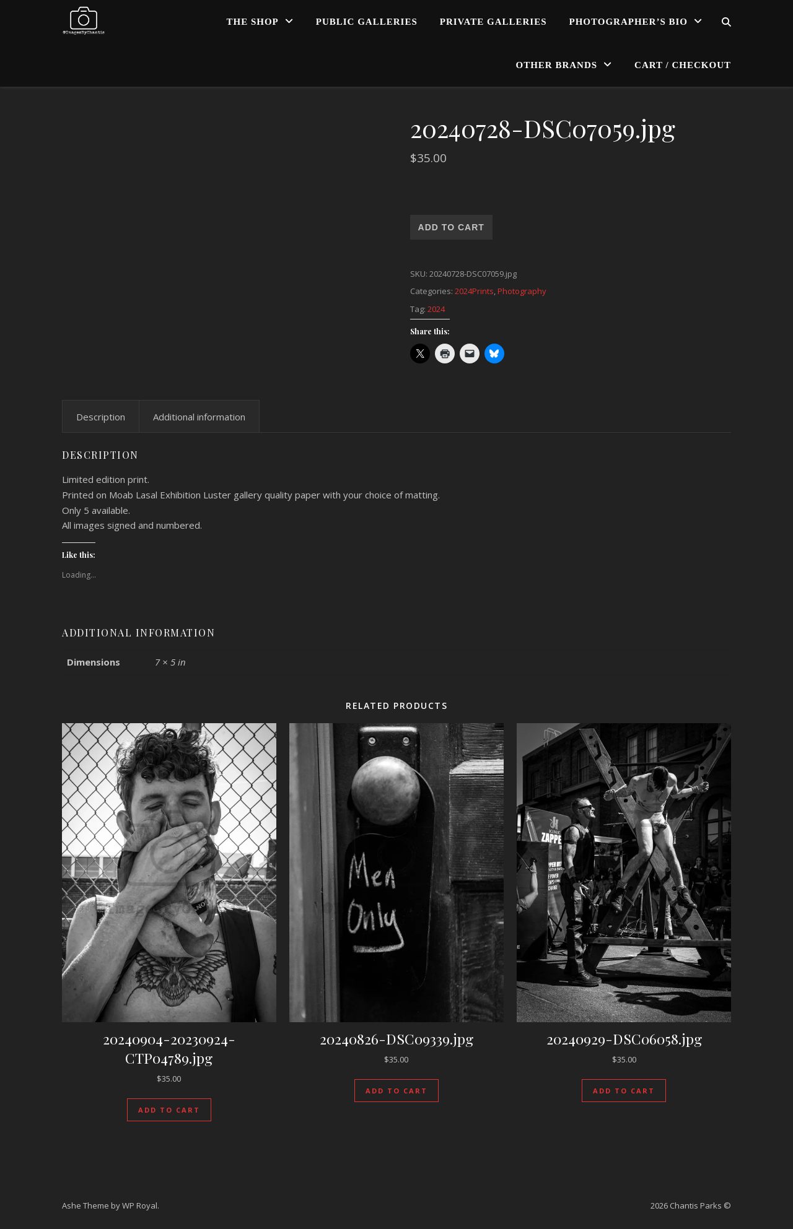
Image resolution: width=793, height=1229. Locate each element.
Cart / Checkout (682, 65)
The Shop (253, 22)
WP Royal (139, 1205)
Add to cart (451, 227)
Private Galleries (493, 22)
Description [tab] (100, 416)
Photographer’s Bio (628, 22)
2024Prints (474, 291)
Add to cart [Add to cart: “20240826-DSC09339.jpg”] (396, 1090)
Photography (521, 291)
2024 (436, 309)
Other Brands (557, 65)
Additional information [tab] (199, 416)
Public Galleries (367, 22)
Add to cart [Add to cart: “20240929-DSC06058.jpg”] (624, 1090)
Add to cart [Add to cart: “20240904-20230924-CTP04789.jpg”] (169, 1109)
